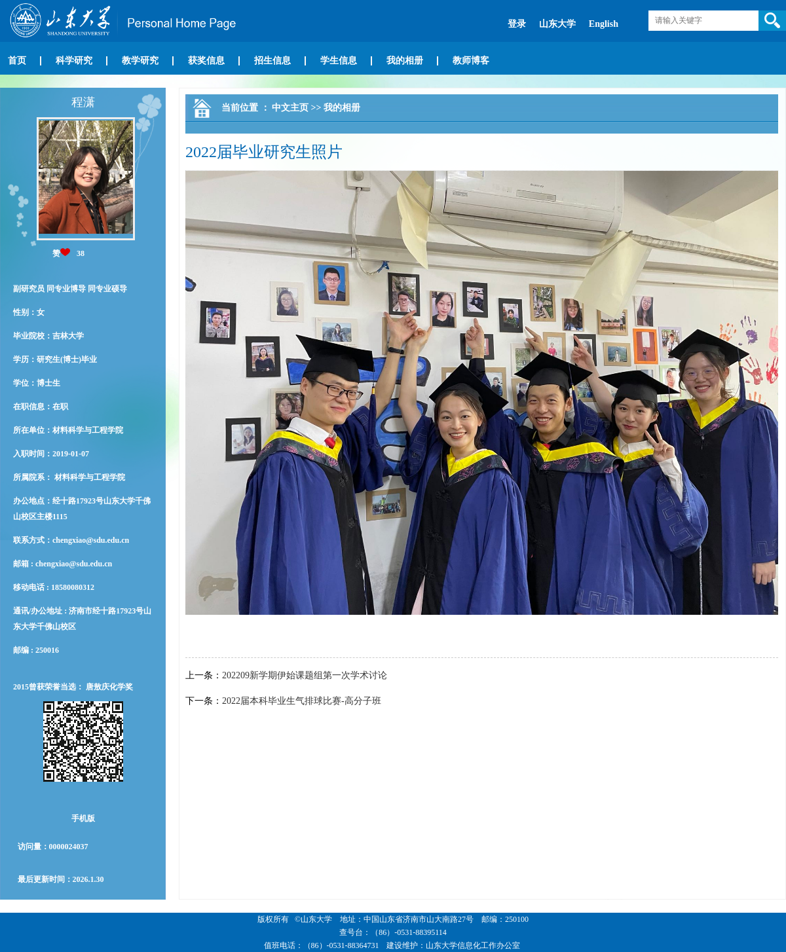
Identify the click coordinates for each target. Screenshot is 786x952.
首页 (17, 60)
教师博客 (471, 60)
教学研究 (140, 60)
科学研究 (74, 60)
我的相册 (404, 60)
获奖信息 (206, 60)
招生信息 (272, 60)
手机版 (83, 818)
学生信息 (338, 60)
